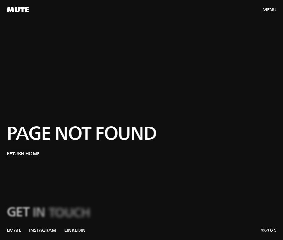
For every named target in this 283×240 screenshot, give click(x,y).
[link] (14, 230)
